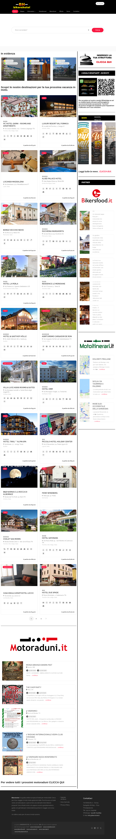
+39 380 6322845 (96, 813)
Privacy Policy (65, 805)
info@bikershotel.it (93, 815)
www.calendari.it (44, 829)
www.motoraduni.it (36, 827)
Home (15, 11)
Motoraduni (30, 11)
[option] (13, 69)
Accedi (100, 3)
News (68, 11)
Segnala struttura (63, 798)
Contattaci (76, 11)
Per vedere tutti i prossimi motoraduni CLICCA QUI (32, 782)
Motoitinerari (42, 11)
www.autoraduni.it (32, 829)
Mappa (22, 11)
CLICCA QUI (105, 171)
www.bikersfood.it (19, 829)
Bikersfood (53, 11)
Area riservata (65, 802)
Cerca (97, 30)
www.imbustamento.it (21, 831)
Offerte (61, 11)
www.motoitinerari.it (49, 827)
